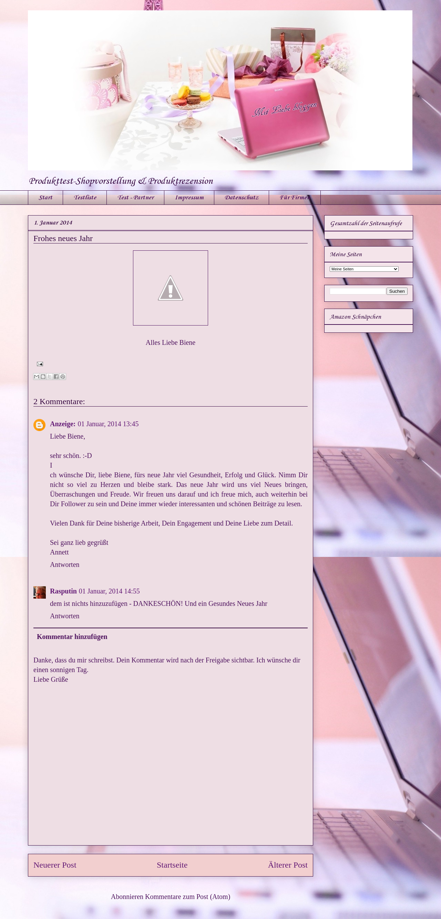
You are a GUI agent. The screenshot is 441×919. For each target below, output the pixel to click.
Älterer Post (288, 864)
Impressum (189, 197)
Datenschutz (241, 197)
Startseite (172, 864)
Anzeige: (62, 424)
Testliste (84, 197)
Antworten (65, 564)
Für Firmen (294, 197)
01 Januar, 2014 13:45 (108, 424)
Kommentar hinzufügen (72, 636)
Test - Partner (135, 197)
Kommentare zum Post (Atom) (187, 896)
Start (45, 197)
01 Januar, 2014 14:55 (109, 591)
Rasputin (63, 591)
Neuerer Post (54, 864)
